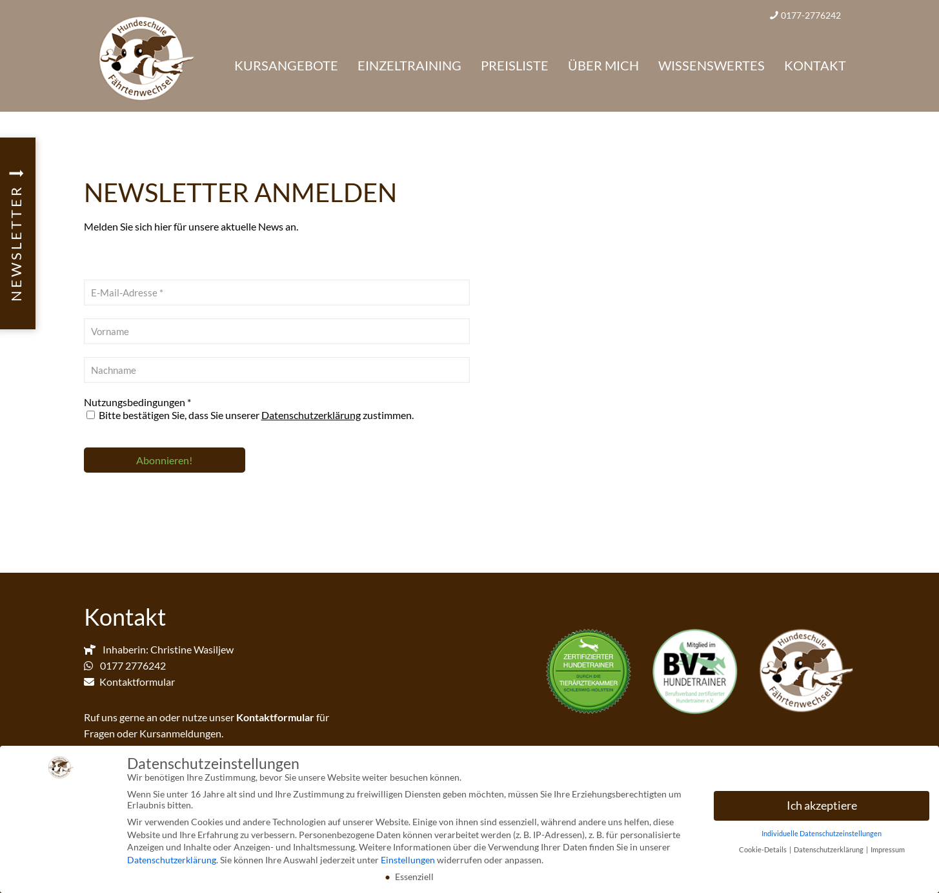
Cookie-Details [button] (763, 852)
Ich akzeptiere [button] (822, 808)
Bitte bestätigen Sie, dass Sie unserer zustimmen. (250, 415)
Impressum (888, 852)
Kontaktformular (137, 681)
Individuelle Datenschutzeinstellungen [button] (822, 836)
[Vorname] (277, 331)
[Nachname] (277, 370)
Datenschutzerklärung (311, 415)
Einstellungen (408, 862)
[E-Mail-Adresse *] (277, 292)
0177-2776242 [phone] (811, 15)
